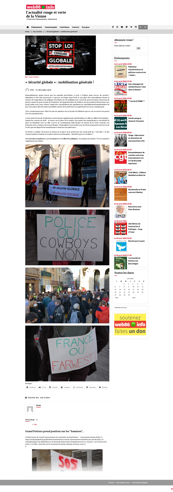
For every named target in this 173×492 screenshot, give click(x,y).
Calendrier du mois (120, 308)
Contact (75, 27)
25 (138, 292)
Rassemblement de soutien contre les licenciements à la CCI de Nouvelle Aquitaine (136, 158)
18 (138, 289)
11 (138, 287)
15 (124, 289)
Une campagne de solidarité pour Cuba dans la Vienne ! (137, 87)
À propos (85, 27)
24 (133, 292)
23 (129, 292)
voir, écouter (34, 77)
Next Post (31, 420)
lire (26, 77)
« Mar (116, 298)
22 (124, 292)
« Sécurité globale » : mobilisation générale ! (59, 82)
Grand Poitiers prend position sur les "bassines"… (54, 431)
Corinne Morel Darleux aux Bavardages (134, 261)
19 (142, 289)
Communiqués (51, 27)
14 (120, 289)
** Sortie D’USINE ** (136, 101)
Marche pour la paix (136, 241)
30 (129, 295)
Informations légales (140, 483)
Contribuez (64, 27)
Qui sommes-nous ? (123, 483)
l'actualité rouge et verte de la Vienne (46, 14)
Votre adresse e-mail (122, 46)
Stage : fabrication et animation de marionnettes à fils (136, 138)
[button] (140, 27)
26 (142, 292)
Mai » (134, 298)
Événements (36, 27)
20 (115, 292)
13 (115, 289)
